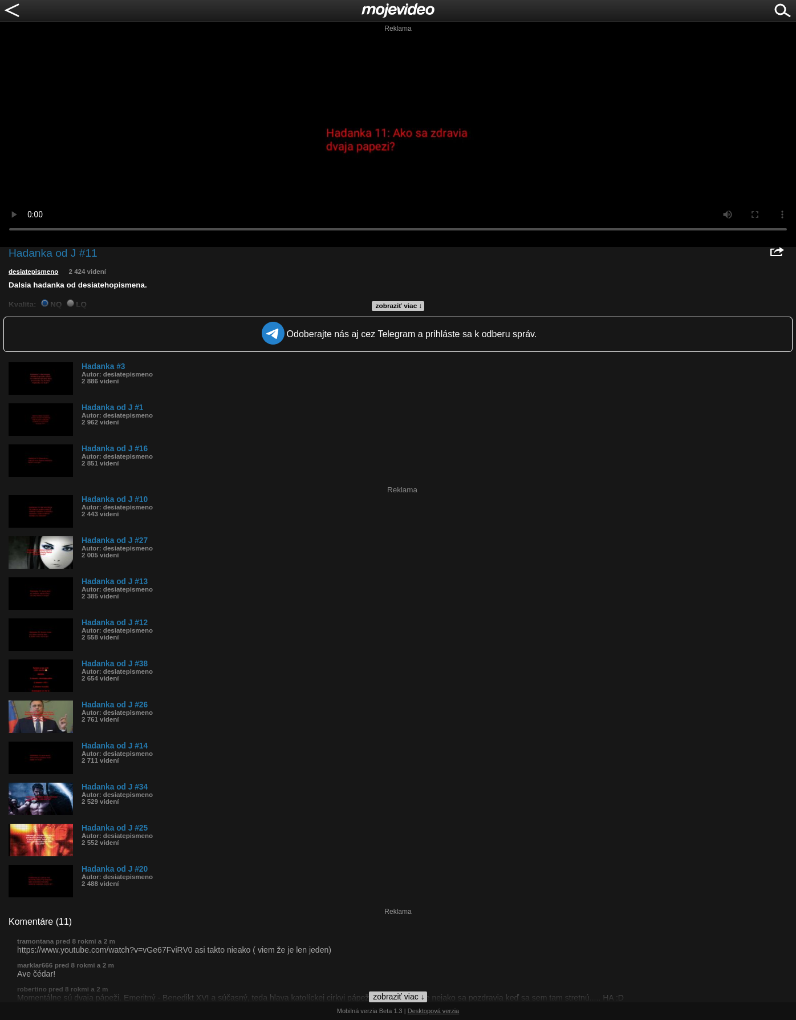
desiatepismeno (33, 271)
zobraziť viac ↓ (399, 306)
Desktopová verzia (434, 1010)
